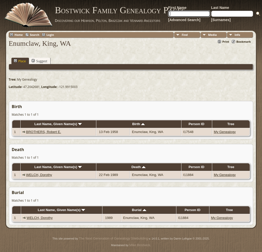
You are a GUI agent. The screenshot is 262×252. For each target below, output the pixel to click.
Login (50, 35)
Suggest (39, 61)
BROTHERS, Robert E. (43, 132)
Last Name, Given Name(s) (58, 124)
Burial (139, 210)
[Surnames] (221, 20)
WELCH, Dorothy (39, 175)
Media (212, 35)
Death (138, 167)
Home (18, 35)
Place (20, 61)
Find (185, 35)
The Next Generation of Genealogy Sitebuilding (113, 238)
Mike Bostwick (139, 245)
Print (225, 41)
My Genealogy (225, 132)
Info (237, 35)
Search (34, 35)
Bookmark (243, 41)
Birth (138, 124)
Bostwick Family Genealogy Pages (120, 10)
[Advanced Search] (184, 20)
